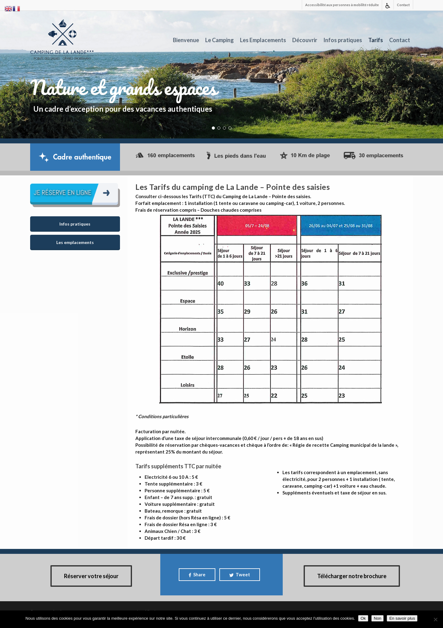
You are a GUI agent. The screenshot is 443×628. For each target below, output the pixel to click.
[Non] (435, 619)
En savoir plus (402, 618)
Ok (363, 618)
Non (377, 618)
